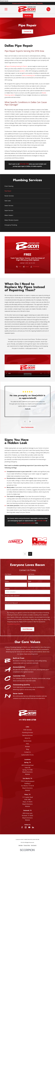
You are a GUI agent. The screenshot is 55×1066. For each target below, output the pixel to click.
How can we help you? (11, 603)
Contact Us (27, 31)
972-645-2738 (29, 720)
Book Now (28, 16)
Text (20, 266)
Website (27, 774)
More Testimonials (27, 427)
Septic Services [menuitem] (9, 210)
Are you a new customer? (12, 595)
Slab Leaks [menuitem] (8, 201)
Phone (7, 581)
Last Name (31, 574)
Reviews (27, 746)
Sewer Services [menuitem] (9, 205)
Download (36, 266)
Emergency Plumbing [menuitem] (11, 225)
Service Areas (27, 741)
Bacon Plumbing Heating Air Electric (16, 66)
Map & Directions (27, 772)
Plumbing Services (27, 732)
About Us (27, 738)
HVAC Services (27, 730)
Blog (27, 749)
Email (27, 266)
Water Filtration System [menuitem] (11, 220)
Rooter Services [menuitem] (9, 196)
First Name (8, 574)
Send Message (27, 629)
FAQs (27, 744)
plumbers (22, 71)
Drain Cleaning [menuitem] (9, 186)
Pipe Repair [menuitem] (8, 191)
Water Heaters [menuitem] (9, 215)
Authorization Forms (27, 755)
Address (7, 588)
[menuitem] (21, 845)
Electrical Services (27, 735)
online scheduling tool (28, 75)
